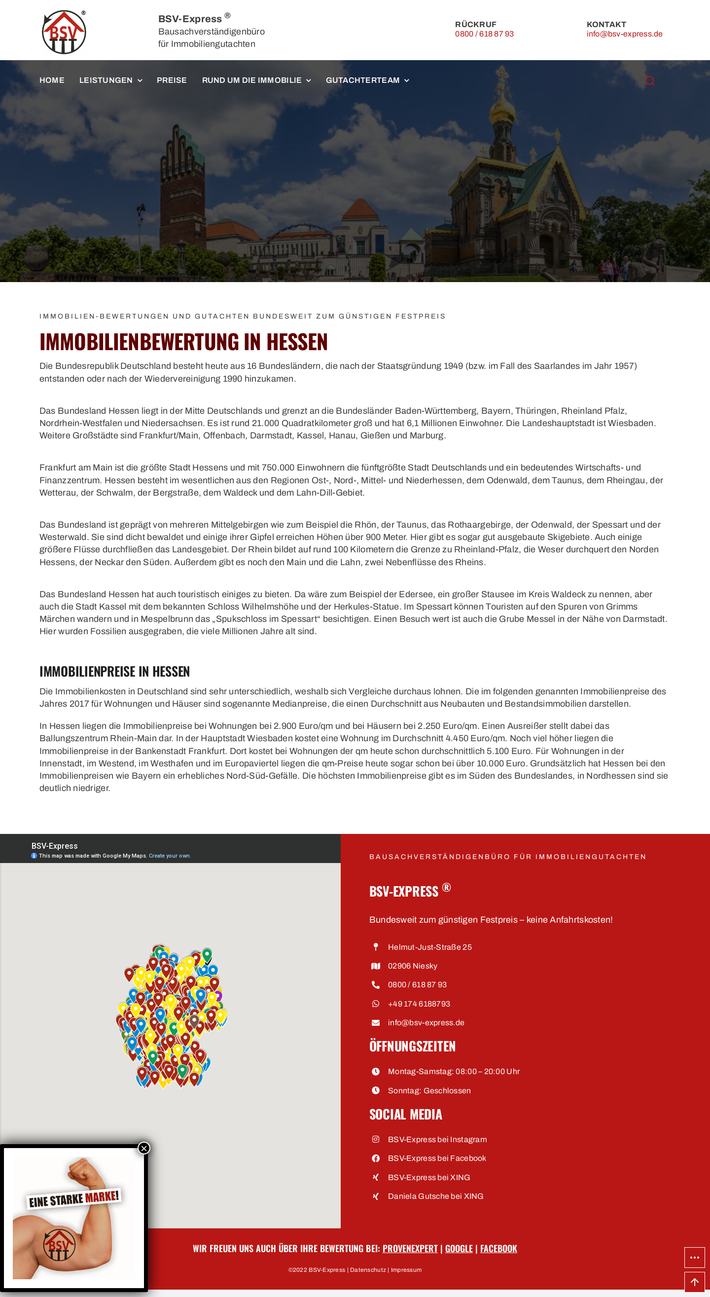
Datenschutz (368, 1269)
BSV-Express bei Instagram (437, 1139)
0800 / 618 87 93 (484, 34)
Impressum (406, 1269)
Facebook (498, 1248)
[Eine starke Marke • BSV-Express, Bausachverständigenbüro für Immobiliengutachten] (74, 1160)
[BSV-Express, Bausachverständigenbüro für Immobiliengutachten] (64, 14)
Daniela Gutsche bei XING (436, 1196)
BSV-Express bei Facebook (437, 1158)
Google (459, 1248)
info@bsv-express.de (625, 34)
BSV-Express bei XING (429, 1177)
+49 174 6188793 (419, 1004)
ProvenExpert (410, 1248)
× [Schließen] (144, 1148)
